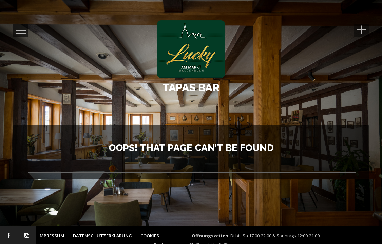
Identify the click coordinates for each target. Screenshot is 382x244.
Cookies (149, 235)
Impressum (51, 235)
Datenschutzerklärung (102, 235)
